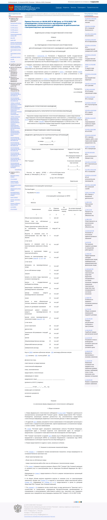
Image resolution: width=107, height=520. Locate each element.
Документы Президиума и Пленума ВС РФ (15, 89)
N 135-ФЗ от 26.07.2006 (90, 110)
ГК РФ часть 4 (14, 32)
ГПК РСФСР (14, 179)
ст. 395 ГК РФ (88, 219)
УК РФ (12, 59)
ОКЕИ (31, 352)
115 (27, 355)
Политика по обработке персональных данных (39, 516)
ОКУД (37, 192)
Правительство (92, 7)
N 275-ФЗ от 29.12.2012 (90, 55)
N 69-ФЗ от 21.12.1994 (90, 26)
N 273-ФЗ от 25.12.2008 (90, 74)
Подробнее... (18, 169)
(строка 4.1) (44, 480)
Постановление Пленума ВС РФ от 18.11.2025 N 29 (16, 139)
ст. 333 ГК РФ (88, 202)
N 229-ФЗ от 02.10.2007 (90, 175)
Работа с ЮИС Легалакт (43, 2)
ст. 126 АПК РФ (88, 351)
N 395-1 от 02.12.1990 (90, 192)
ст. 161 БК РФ (88, 297)
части (35, 422)
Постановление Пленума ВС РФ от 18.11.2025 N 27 (16, 154)
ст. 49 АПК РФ (88, 360)
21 (43, 319)
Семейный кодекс (15, 57)
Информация (12, 2)
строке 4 (30, 466)
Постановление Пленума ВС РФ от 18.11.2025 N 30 (16, 144)
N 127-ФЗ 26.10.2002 (90, 152)
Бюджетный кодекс (16, 23)
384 (49, 355)
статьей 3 (41, 121)
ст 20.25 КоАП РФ (89, 230)
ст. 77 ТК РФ (88, 309)
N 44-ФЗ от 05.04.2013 (90, 169)
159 (52, 352)
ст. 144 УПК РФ (88, 318)
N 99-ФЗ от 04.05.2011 (90, 118)
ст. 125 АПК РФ (88, 380)
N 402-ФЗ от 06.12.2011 (90, 102)
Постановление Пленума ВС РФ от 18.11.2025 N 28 (16, 159)
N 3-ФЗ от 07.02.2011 (90, 97)
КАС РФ (13, 38)
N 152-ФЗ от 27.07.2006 (90, 162)
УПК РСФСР (14, 209)
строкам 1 (31, 451)
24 (44, 258)
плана (57, 59)
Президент (81, 7)
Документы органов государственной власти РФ (16, 85)
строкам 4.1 (48, 482)
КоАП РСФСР (14, 197)
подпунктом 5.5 (42, 56)
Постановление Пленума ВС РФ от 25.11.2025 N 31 (16, 94)
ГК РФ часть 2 (14, 27)
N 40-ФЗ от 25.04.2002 (90, 34)
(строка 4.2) (28, 482)
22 (42, 258)
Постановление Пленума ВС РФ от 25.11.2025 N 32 (16, 99)
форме (80, 71)
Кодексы (66, 7)
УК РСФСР (13, 207)
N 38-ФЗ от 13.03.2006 (90, 83)
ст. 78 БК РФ (88, 253)
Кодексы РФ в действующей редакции (14, 20)
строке (29, 429)
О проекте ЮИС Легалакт (26, 2)
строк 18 (39, 319)
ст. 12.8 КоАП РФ (89, 269)
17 (39, 258)
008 (36, 355)
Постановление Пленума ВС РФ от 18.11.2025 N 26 (16, 149)
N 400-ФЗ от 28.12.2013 (90, 18)
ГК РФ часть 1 (14, 25)
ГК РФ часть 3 (14, 30)
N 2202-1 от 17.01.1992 (90, 146)
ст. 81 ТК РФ (88, 242)
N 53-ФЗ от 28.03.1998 (90, 185)
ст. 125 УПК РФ (88, 330)
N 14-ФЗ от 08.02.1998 (90, 129)
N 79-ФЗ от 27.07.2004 (90, 45)
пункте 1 (62, 71)
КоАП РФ (13, 40)
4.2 (55, 482)
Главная (59, 7)
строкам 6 (31, 487)
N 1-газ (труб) (61, 413)
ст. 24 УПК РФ (88, 337)
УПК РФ (13, 61)
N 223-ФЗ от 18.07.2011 (90, 135)
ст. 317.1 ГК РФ (88, 209)
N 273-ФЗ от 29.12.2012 (90, 39)
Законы (73, 7)
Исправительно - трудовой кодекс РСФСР (15, 194)
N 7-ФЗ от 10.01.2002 (90, 89)
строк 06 (35, 258)
